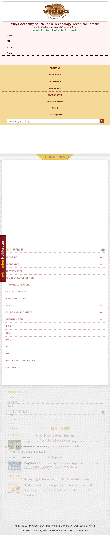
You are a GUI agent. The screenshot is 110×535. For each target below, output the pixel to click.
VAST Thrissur (51, 467)
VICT (36, 467)
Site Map (12, 428)
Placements (55, 95)
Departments (14, 410)
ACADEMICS (55, 81)
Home (11, 397)
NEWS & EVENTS (55, 101)
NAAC (55, 108)
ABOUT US (55, 68)
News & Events (15, 419)
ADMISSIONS (55, 75)
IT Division (70, 467)
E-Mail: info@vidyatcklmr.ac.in (23, 462)
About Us (11, 380)
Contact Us (13, 423)
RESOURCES (55, 88)
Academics (13, 406)
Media (11, 414)
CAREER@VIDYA (55, 114)
